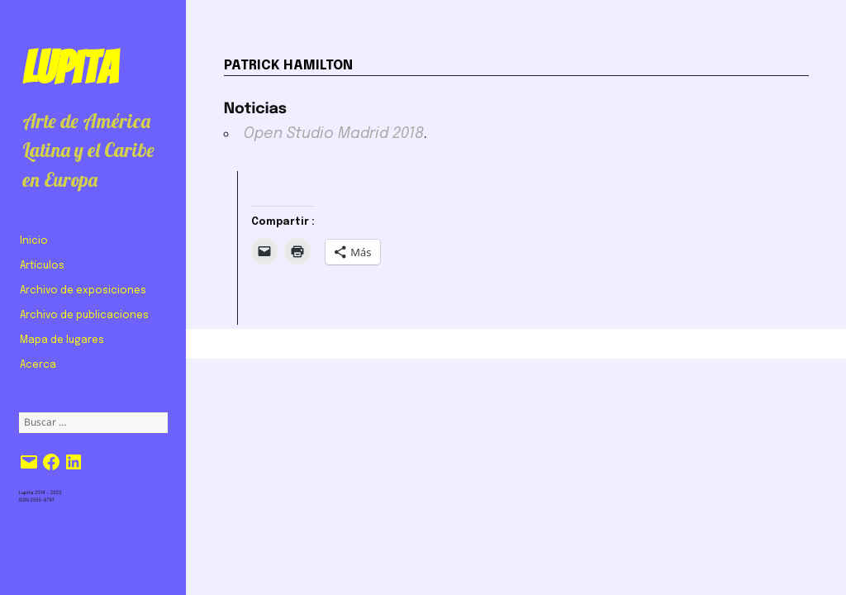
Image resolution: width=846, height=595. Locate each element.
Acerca (38, 365)
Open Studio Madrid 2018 (334, 133)
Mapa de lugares (62, 340)
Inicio (34, 241)
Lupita (69, 68)
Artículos (42, 266)
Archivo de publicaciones (84, 316)
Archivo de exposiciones (83, 291)
